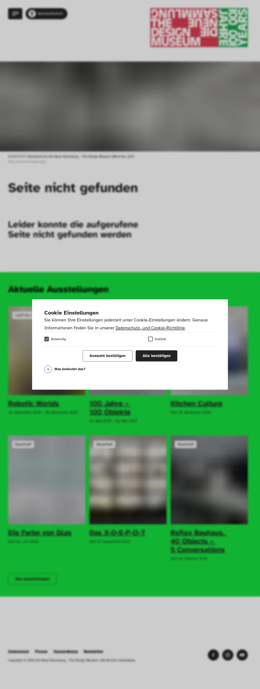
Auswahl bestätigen (107, 355)
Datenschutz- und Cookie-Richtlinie (150, 328)
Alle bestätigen (157, 355)
